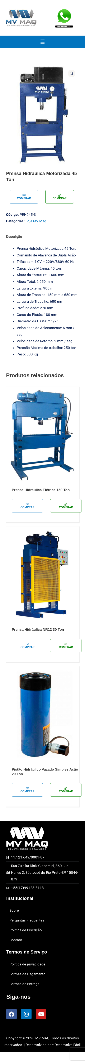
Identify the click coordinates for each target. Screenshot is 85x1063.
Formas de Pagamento (27, 974)
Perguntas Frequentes (26, 920)
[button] (42, 42)
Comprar (24, 197)
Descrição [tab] (14, 236)
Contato (15, 940)
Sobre (14, 910)
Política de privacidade (27, 964)
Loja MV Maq (35, 221)
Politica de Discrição (25, 930)
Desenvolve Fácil (68, 1045)
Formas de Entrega (24, 984)
